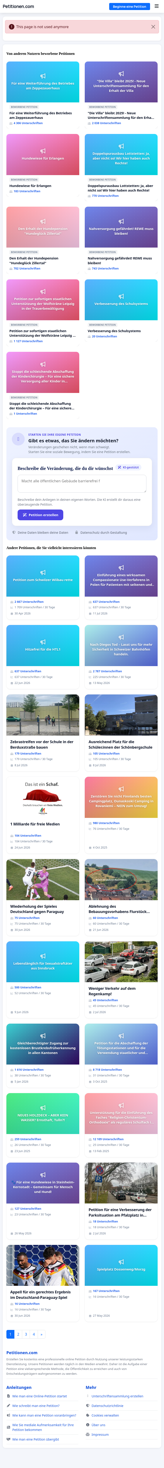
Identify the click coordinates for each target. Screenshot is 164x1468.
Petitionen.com (18, 6)
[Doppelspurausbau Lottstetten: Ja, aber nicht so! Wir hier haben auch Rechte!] (121, 167)
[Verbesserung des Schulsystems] (121, 310)
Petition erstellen (40, 514)
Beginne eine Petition (129, 6)
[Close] (153, 26)
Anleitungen (19, 1387)
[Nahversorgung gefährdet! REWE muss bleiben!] (121, 240)
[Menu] (156, 6)
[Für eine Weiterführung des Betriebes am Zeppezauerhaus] (42, 95)
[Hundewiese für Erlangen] (42, 165)
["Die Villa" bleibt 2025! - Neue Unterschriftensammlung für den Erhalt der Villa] (121, 95)
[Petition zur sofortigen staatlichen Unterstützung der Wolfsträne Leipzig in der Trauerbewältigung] (42, 313)
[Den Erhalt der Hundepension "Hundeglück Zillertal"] (42, 240)
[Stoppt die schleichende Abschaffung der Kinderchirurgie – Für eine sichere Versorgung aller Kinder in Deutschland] (42, 385)
